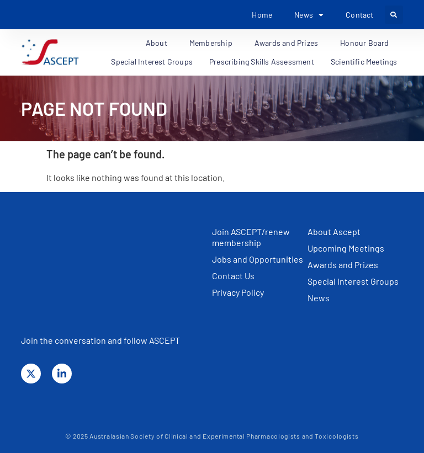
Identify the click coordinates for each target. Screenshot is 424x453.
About (159, 43)
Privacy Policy (238, 292)
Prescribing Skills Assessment (261, 61)
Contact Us (233, 275)
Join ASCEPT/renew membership (251, 237)
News (309, 15)
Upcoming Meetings (346, 248)
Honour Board (367, 43)
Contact (359, 14)
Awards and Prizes (289, 43)
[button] (394, 15)
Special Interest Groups (152, 61)
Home (262, 14)
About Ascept (334, 231)
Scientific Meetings (367, 61)
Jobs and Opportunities (257, 259)
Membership (213, 43)
